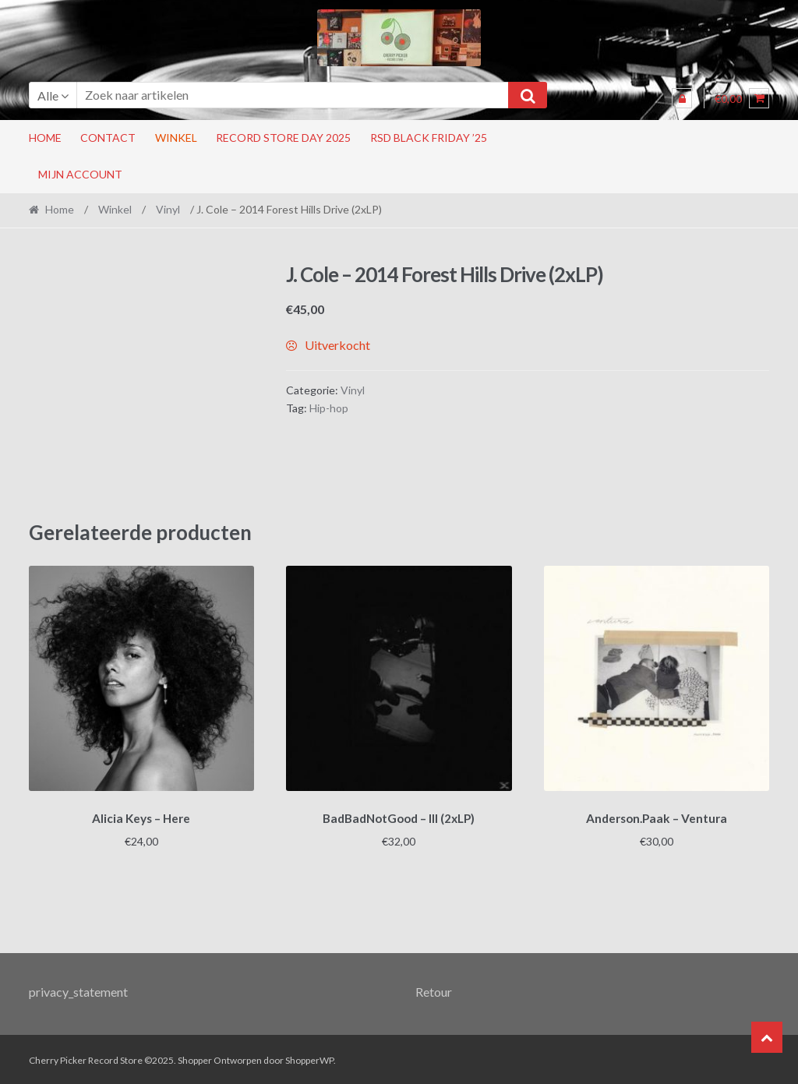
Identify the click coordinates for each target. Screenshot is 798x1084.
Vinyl (168, 209)
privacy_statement (78, 989)
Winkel (176, 137)
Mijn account (80, 174)
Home (45, 137)
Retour (433, 989)
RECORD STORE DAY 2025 (283, 137)
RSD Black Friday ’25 (428, 137)
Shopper (195, 1058)
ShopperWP (309, 1058)
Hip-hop (328, 408)
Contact (108, 137)
